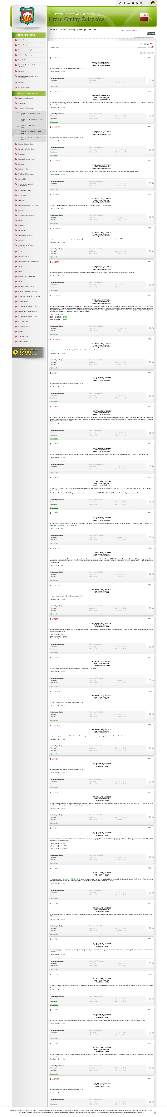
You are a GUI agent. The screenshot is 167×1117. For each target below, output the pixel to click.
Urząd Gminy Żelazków (76, 19)
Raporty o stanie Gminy (26, 144)
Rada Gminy (22, 60)
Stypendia (21, 230)
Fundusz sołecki (23, 256)
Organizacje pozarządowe (26, 215)
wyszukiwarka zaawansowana (143, 37)
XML (150, 57)
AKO (20, 251)
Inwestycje (21, 200)
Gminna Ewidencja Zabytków (27, 291)
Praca (20, 271)
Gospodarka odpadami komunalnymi (25, 184)
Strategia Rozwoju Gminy (26, 159)
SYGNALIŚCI (23, 336)
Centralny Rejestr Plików (27, 316)
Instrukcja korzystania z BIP (27, 311)
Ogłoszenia (21, 103)
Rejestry (21, 240)
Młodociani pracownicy (25, 235)
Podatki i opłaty (23, 169)
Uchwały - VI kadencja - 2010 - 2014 (82, 30)
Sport (20, 220)
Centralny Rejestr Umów (26, 286)
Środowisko (22, 179)
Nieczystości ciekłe (24, 190)
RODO (20, 331)
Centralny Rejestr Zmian (27, 306)
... (148, 53)
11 (152, 53)
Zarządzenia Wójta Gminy (26, 149)
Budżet (20, 210)
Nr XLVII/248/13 (74, 879)
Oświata (21, 225)
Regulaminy (22, 154)
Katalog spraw (23, 301)
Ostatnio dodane (23, 87)
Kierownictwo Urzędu (25, 50)
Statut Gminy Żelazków (25, 98)
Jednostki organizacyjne (26, 55)
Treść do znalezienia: (129, 30)
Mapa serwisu (24, 326)
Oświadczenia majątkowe (26, 276)
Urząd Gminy (22, 45)
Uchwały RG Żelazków (25, 108)
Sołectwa (21, 71)
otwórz (63, 71)
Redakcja (21, 82)
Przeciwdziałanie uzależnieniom (28, 261)
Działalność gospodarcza (26, 174)
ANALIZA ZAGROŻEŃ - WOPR (29, 296)
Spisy (20, 281)
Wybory (20, 266)
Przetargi (21, 164)
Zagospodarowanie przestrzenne (28, 205)
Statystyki (23, 321)
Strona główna (23, 40)
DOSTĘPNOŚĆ (23, 341)
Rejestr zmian (54, 86)
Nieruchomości (23, 195)
